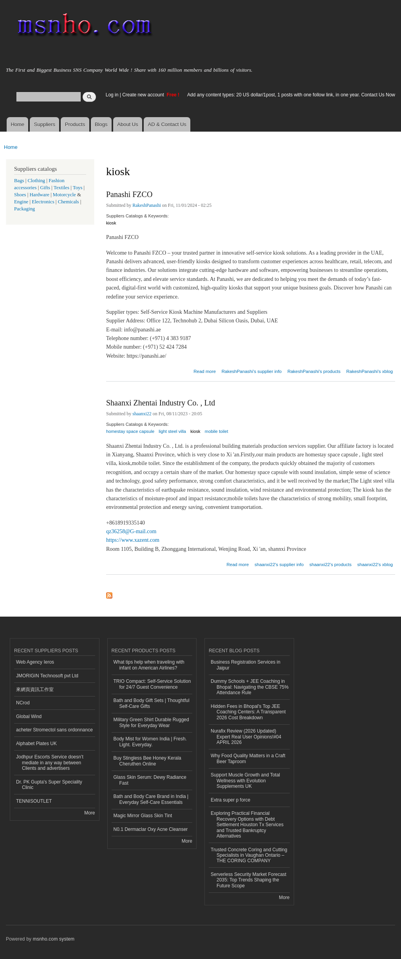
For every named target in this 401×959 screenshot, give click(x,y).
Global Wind (29, 716)
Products (75, 124)
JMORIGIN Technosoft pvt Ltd (47, 676)
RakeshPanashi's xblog (369, 371)
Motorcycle (64, 194)
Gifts (45, 187)
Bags (19, 180)
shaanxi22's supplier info (279, 564)
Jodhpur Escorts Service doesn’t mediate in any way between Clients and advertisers (49, 762)
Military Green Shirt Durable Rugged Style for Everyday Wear (151, 722)
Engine (21, 201)
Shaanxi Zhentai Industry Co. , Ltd (160, 402)
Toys (78, 187)
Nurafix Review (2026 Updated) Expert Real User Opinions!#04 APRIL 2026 (246, 736)
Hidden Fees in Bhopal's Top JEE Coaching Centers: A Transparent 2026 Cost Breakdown (248, 712)
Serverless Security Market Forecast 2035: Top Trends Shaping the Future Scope (248, 880)
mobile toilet (216, 431)
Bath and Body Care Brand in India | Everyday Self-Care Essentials (151, 799)
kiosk (111, 223)
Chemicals (69, 201)
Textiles (61, 187)
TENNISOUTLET (34, 801)
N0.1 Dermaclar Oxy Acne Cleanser (151, 829)
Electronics (43, 201)
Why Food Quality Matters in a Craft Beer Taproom (248, 758)
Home (17, 124)
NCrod (23, 703)
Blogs (101, 124)
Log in (112, 95)
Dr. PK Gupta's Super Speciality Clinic (49, 784)
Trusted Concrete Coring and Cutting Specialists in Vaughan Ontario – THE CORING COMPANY (249, 855)
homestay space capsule (130, 431)
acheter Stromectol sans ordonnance (54, 730)
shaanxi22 (142, 413)
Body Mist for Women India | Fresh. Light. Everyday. (150, 741)
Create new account (143, 95)
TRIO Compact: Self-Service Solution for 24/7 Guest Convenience (152, 684)
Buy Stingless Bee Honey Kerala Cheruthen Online (147, 760)
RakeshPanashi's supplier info (252, 371)
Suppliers (44, 124)
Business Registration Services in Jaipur (245, 664)
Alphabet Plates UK (36, 743)
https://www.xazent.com (132, 540)
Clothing (36, 180)
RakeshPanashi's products (314, 371)
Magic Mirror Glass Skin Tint (143, 815)
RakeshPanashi (146, 205)
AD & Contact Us (167, 124)
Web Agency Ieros (35, 662)
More (89, 813)
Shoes (20, 194)
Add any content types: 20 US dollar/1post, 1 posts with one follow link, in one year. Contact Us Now (291, 95)
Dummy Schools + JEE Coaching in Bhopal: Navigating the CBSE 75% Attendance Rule (250, 687)
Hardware (39, 194)
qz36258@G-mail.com (131, 531)
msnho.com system (53, 939)
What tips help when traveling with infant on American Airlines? (149, 664)
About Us (127, 124)
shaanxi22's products (330, 564)
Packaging (24, 209)
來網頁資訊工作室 (35, 689)
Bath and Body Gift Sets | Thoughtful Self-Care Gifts (152, 703)
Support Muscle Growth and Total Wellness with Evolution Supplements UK (245, 780)
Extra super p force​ (230, 800)
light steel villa (172, 431)
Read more (204, 370)
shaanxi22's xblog (375, 564)
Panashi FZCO (129, 194)
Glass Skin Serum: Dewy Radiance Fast (150, 779)
